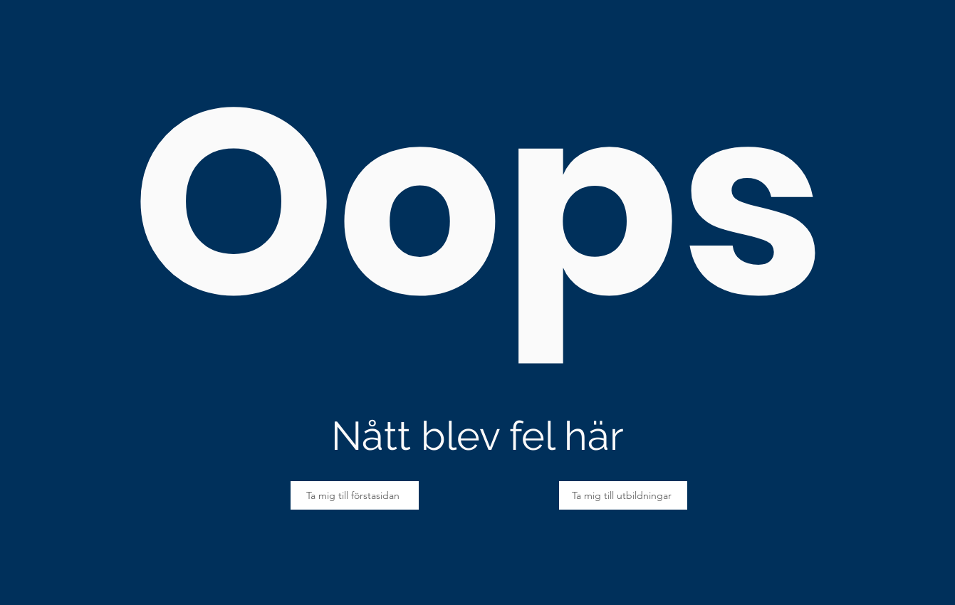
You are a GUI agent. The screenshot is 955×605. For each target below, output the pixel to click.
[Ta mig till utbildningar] (623, 495)
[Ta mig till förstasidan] (355, 495)
